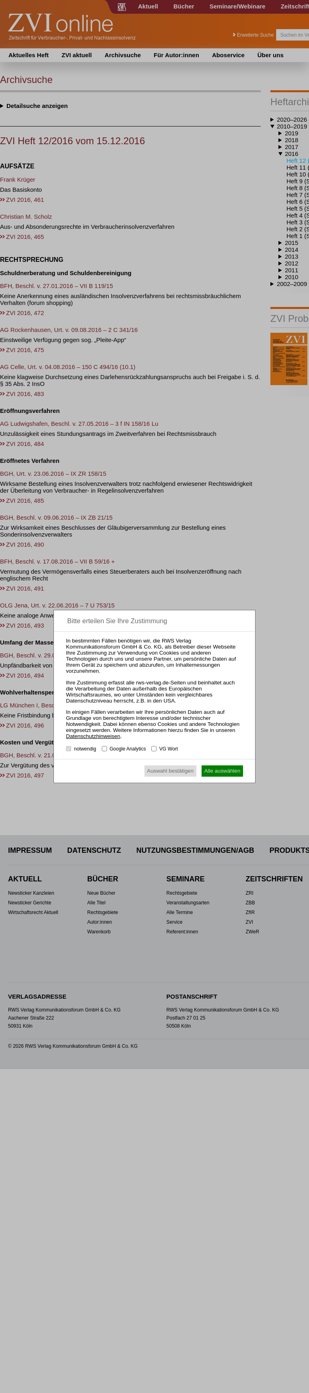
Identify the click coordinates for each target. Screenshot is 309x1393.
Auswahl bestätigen (170, 771)
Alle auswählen (222, 771)
